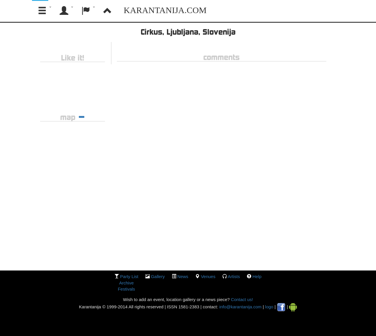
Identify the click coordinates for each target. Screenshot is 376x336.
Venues (208, 276)
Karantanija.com (165, 10)
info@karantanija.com (240, 306)
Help (256, 276)
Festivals (126, 289)
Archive (126, 282)
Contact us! (241, 299)
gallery (158, 276)
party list (129, 276)
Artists (234, 276)
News (182, 276)
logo (269, 306)
